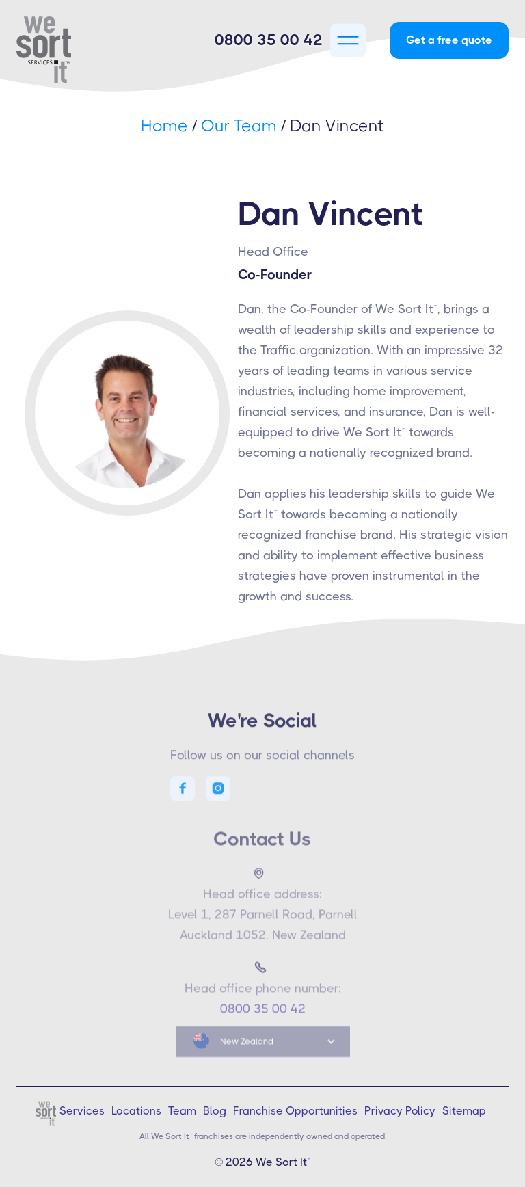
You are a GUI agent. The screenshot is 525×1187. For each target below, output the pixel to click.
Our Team (239, 125)
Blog (214, 1110)
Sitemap (464, 1110)
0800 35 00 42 (269, 40)
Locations (136, 1110)
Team (182, 1110)
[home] (57, 49)
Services (82, 1110)
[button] (348, 40)
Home (164, 125)
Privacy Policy (399, 1110)
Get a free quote (449, 40)
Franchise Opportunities (295, 1110)
